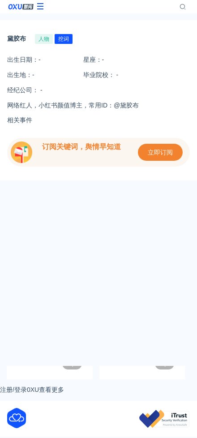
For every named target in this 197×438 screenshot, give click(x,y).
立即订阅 (160, 152)
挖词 (63, 39)
